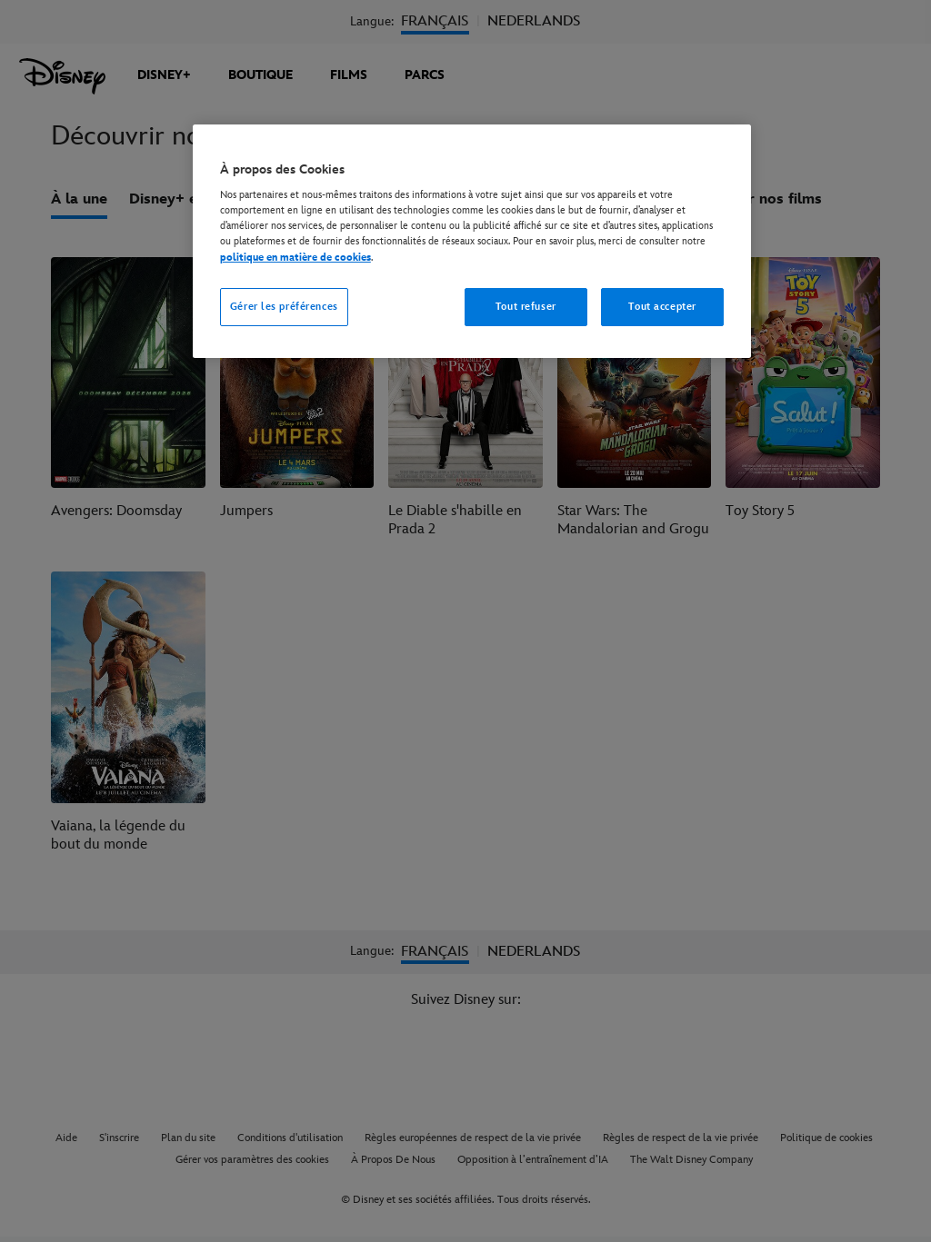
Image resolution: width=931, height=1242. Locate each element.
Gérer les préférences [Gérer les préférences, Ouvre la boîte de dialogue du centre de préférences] (284, 307)
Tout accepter (662, 307)
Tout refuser (526, 307)
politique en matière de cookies (295, 257)
